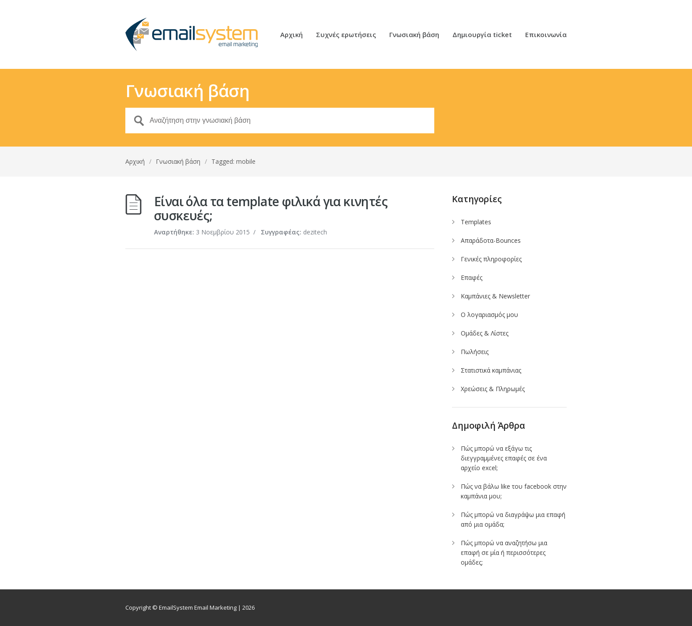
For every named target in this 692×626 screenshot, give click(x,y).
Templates (476, 222)
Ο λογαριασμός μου (489, 314)
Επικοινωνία (546, 35)
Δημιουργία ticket (482, 35)
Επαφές (471, 277)
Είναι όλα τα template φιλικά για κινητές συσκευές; (270, 208)
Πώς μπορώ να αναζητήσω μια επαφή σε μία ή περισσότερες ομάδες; (504, 552)
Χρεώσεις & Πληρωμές (493, 389)
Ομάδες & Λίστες (484, 333)
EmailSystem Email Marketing (198, 607)
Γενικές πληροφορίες (491, 259)
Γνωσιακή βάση (414, 35)
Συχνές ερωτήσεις (346, 35)
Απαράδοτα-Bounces (491, 240)
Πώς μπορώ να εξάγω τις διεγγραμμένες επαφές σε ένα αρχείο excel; (504, 458)
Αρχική (291, 35)
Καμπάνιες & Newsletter (495, 296)
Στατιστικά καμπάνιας (491, 370)
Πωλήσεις (475, 351)
